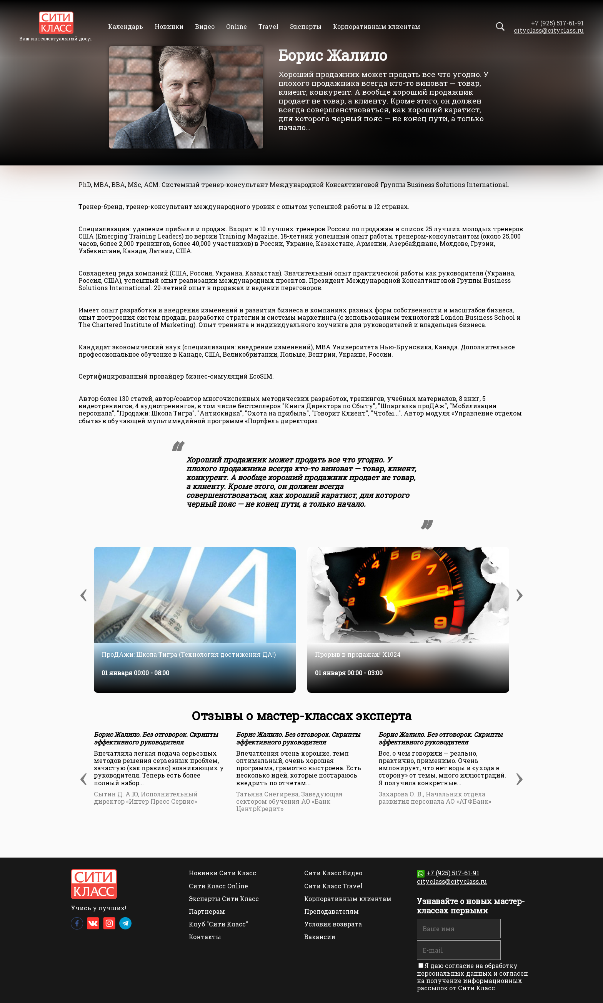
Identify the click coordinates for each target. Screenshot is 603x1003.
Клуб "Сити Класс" (218, 924)
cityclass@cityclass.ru (549, 30)
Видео (205, 26)
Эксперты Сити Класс (224, 899)
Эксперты (305, 26)
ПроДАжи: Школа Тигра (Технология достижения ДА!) (189, 654)
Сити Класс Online (218, 886)
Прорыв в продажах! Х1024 (358, 654)
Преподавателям (331, 911)
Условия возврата (333, 924)
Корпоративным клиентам (376, 26)
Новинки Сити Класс (222, 873)
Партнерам (207, 911)
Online (236, 26)
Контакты (205, 937)
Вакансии (319, 937)
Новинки (169, 26)
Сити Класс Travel (333, 886)
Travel (268, 26)
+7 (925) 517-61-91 (448, 873)
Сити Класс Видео (333, 873)
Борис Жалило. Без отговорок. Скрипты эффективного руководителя (156, 738)
